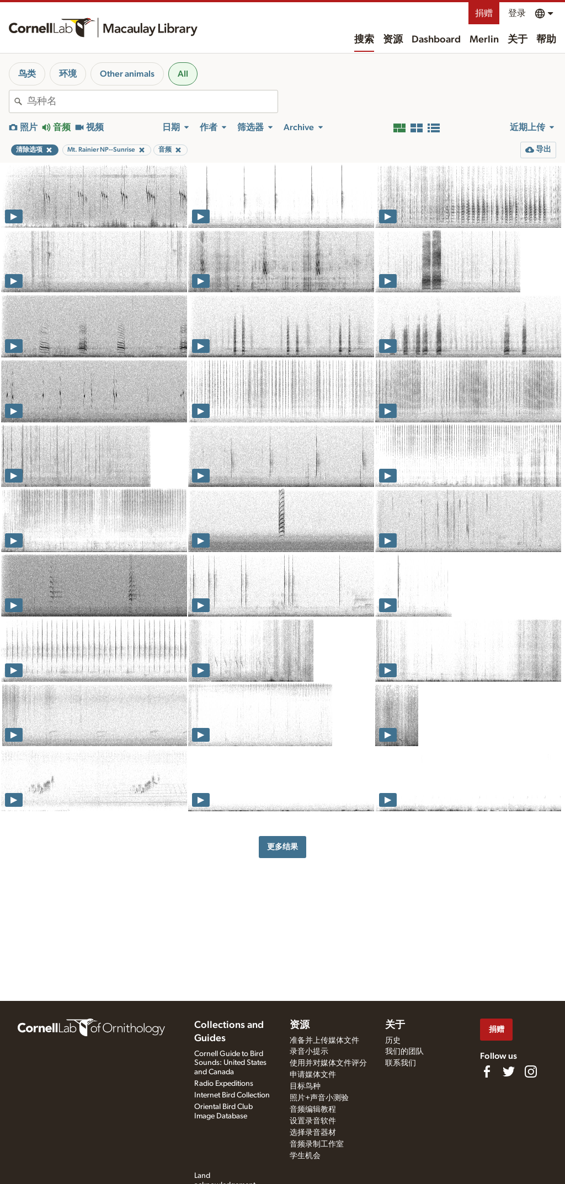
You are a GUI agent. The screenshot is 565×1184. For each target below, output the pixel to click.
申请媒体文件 (313, 1075)
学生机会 (305, 1156)
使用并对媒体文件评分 (328, 1063)
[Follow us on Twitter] (508, 1071)
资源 (393, 40)
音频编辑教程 (313, 1109)
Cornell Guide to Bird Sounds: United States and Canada (230, 1063)
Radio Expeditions (223, 1083)
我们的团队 (404, 1052)
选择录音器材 (313, 1133)
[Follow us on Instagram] (530, 1071)
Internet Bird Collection (232, 1095)
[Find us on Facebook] (486, 1071)
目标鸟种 (305, 1086)
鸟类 (27, 73)
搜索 (364, 40)
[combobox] (152, 101)
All (183, 73)
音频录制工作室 (317, 1144)
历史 (393, 1040)
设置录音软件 (313, 1121)
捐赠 (484, 13)
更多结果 (282, 847)
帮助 (546, 40)
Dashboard (436, 40)
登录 (517, 13)
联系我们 (400, 1063)
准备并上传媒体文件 (324, 1040)
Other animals (127, 73)
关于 (517, 40)
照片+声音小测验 (319, 1098)
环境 (68, 73)
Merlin (484, 40)
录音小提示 (309, 1052)
